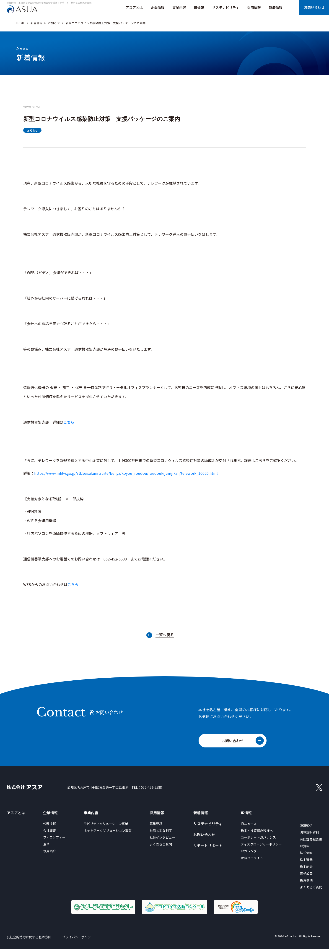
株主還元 (306, 859)
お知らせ (54, 23)
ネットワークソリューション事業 (108, 830)
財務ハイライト (252, 858)
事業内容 (91, 812)
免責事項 (306, 880)
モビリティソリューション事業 (106, 823)
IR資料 (304, 846)
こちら (68, 422)
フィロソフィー (54, 837)
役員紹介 (49, 851)
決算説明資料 (309, 832)
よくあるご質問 (161, 844)
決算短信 (306, 825)
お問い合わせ (233, 740)
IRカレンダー (250, 851)
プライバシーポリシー (78, 937)
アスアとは (16, 812)
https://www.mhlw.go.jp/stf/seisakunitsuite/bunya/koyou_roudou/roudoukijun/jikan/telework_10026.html (126, 473)
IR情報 (246, 812)
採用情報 (157, 812)
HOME (20, 23)
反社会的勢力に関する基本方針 (29, 937)
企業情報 (50, 812)
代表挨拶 (49, 823)
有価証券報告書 (311, 839)
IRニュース (248, 823)
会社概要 (49, 830)
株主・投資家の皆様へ (257, 830)
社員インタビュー (162, 837)
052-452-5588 (151, 787)
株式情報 (306, 852)
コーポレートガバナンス (258, 837)
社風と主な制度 (161, 830)
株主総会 (306, 866)
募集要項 (156, 823)
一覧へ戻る (164, 635)
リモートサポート (208, 845)
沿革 (46, 844)
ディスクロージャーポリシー (261, 844)
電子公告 (306, 873)
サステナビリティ (207, 823)
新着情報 (36, 23)
